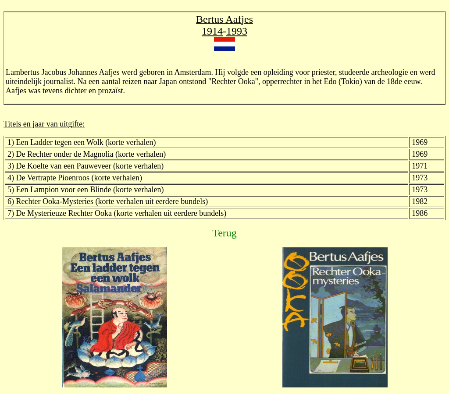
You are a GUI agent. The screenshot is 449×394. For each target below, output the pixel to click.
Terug (224, 233)
